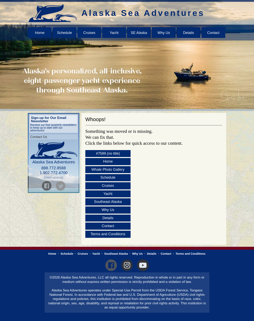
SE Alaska (139, 33)
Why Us (164, 33)
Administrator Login (127, 318)
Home (39, 33)
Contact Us (38, 137)
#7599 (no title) (108, 153)
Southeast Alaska (108, 202)
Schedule (64, 33)
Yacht (114, 33)
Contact (213, 33)
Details (188, 33)
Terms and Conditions (107, 234)
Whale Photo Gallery (107, 170)
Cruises (89, 33)
